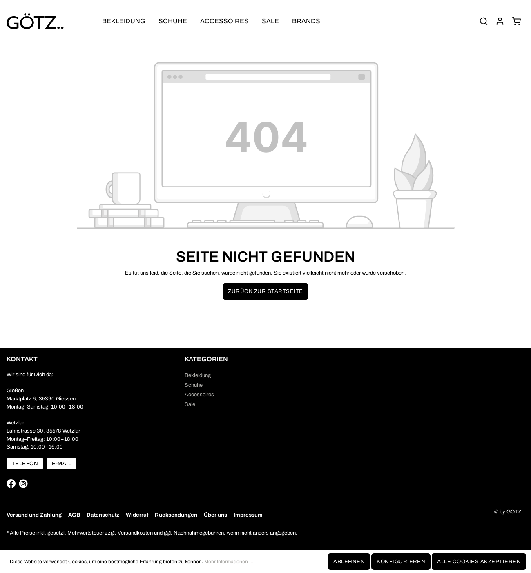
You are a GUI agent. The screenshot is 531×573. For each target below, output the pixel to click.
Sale (190, 404)
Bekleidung (198, 375)
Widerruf (137, 515)
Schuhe (194, 385)
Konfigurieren (401, 561)
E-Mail (61, 463)
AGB (74, 515)
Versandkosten (135, 533)
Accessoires (199, 394)
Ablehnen (349, 561)
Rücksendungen (176, 515)
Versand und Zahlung (34, 515)
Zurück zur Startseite (265, 291)
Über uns (215, 515)
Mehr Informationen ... (228, 561)
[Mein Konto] (500, 21)
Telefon (25, 463)
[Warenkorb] (516, 21)
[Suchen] (483, 21)
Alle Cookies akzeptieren (479, 561)
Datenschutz (103, 515)
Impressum (248, 515)
